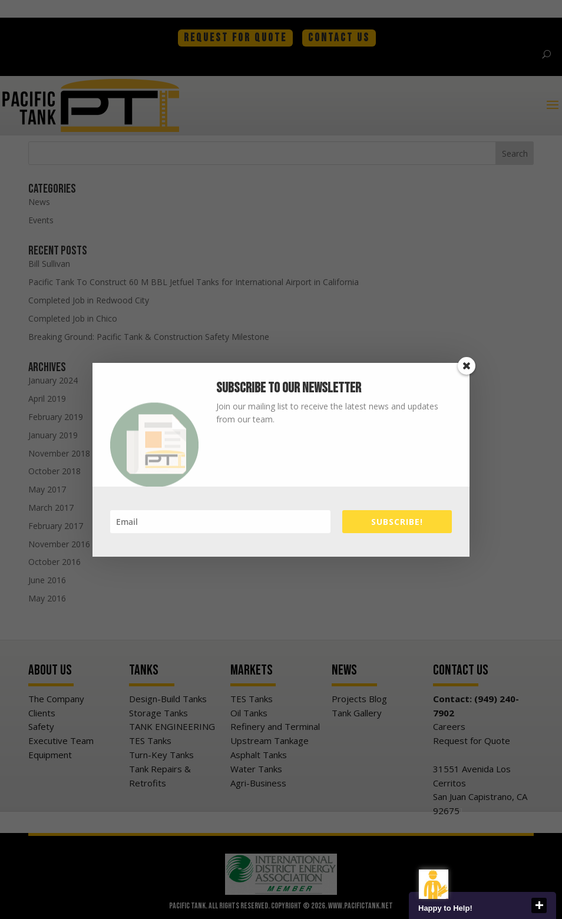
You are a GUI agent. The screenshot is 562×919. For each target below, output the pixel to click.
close (539, 905)
